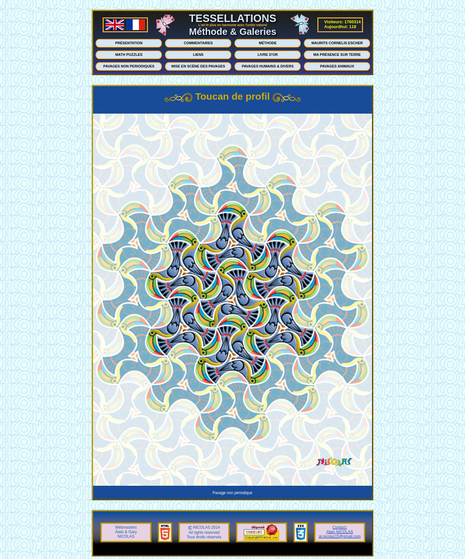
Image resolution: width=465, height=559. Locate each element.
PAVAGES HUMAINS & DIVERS (268, 66)
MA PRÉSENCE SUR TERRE (337, 54)
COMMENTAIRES (198, 43)
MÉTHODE (268, 43)
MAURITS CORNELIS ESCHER (337, 43)
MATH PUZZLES (128, 54)
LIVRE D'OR (268, 54)
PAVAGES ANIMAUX (337, 66)
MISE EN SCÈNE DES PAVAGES (198, 66)
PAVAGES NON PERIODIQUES (128, 66)
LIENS (198, 54)
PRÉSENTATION (129, 43)
